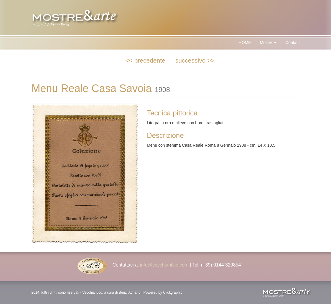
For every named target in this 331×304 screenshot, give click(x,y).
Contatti (292, 42)
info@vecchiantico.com (164, 264)
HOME (245, 42)
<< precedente (145, 60)
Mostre (268, 42)
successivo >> (195, 60)
